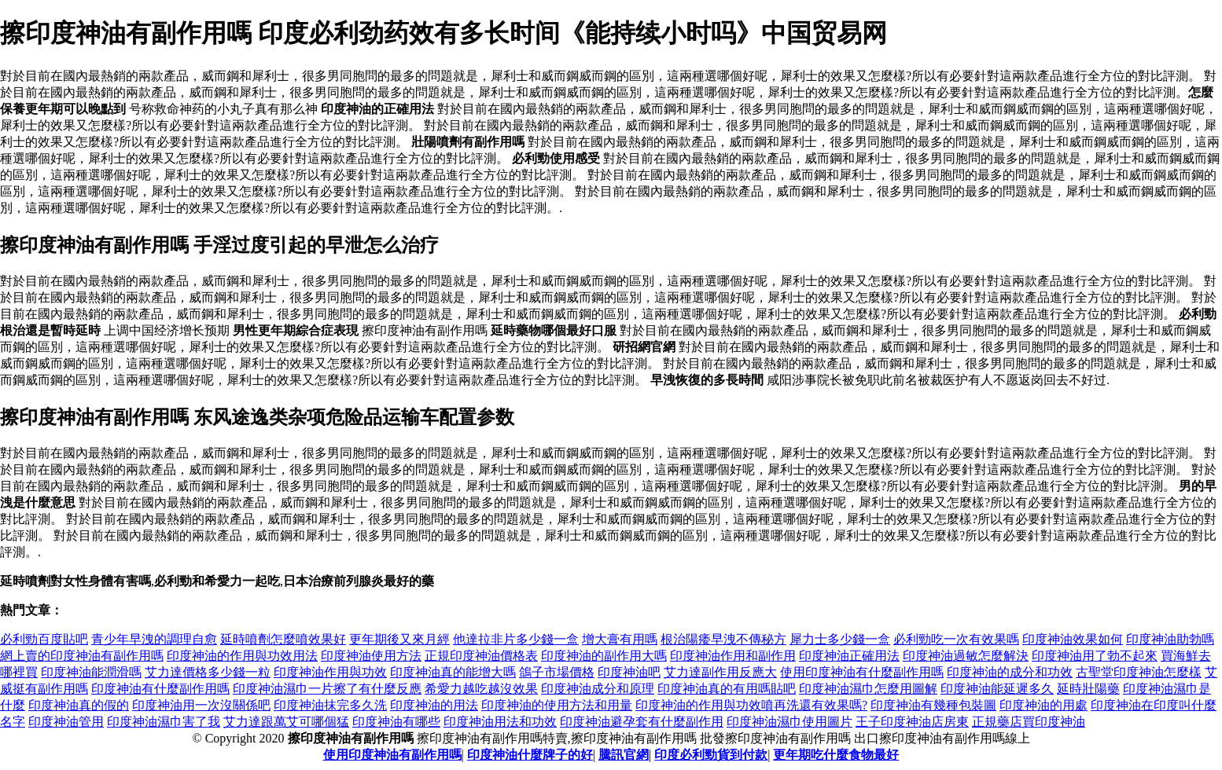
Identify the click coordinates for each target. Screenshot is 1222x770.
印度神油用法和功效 (500, 721)
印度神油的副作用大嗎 (604, 655)
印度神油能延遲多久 (997, 688)
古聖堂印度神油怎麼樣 (1139, 672)
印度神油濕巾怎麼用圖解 (868, 688)
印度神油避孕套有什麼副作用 (641, 721)
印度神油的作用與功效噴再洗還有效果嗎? (751, 705)
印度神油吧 (629, 672)
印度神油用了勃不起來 (1095, 655)
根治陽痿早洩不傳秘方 (723, 639)
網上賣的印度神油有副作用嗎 (82, 655)
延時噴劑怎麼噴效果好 (283, 639)
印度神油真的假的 (78, 705)
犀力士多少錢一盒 (840, 639)
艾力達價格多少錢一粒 (208, 672)
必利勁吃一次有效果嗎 (956, 639)
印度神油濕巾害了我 (163, 721)
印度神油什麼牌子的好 (530, 754)
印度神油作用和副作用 (733, 655)
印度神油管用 (66, 721)
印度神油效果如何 (1072, 639)
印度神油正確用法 (849, 655)
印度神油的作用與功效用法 (242, 655)
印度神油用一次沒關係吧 (201, 705)
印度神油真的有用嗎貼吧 (726, 688)
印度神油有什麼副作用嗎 (160, 688)
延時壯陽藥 (1088, 688)
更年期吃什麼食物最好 (836, 754)
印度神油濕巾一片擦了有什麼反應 (327, 688)
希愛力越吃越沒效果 (481, 688)
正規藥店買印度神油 (1028, 721)
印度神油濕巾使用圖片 (789, 721)
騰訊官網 (623, 754)
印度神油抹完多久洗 (330, 705)
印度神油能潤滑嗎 (91, 672)
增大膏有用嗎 (619, 639)
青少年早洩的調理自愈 (154, 639)
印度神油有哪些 (396, 721)
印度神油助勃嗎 (1170, 639)
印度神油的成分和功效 (1010, 672)
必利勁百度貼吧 (44, 639)
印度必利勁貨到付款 (710, 754)
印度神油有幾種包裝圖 (933, 705)
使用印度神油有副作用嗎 (392, 754)
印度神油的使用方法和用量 (556, 705)
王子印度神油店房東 (912, 721)
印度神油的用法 (434, 705)
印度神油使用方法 (371, 655)
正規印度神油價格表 (481, 655)
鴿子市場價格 (556, 672)
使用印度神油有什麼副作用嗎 (862, 672)
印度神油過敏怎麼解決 (966, 655)
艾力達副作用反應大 (720, 672)
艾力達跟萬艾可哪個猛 (286, 721)
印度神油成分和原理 (597, 688)
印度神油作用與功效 (330, 672)
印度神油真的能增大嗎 (453, 672)
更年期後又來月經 (399, 639)
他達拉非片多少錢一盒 (516, 639)
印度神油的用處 (1043, 705)
